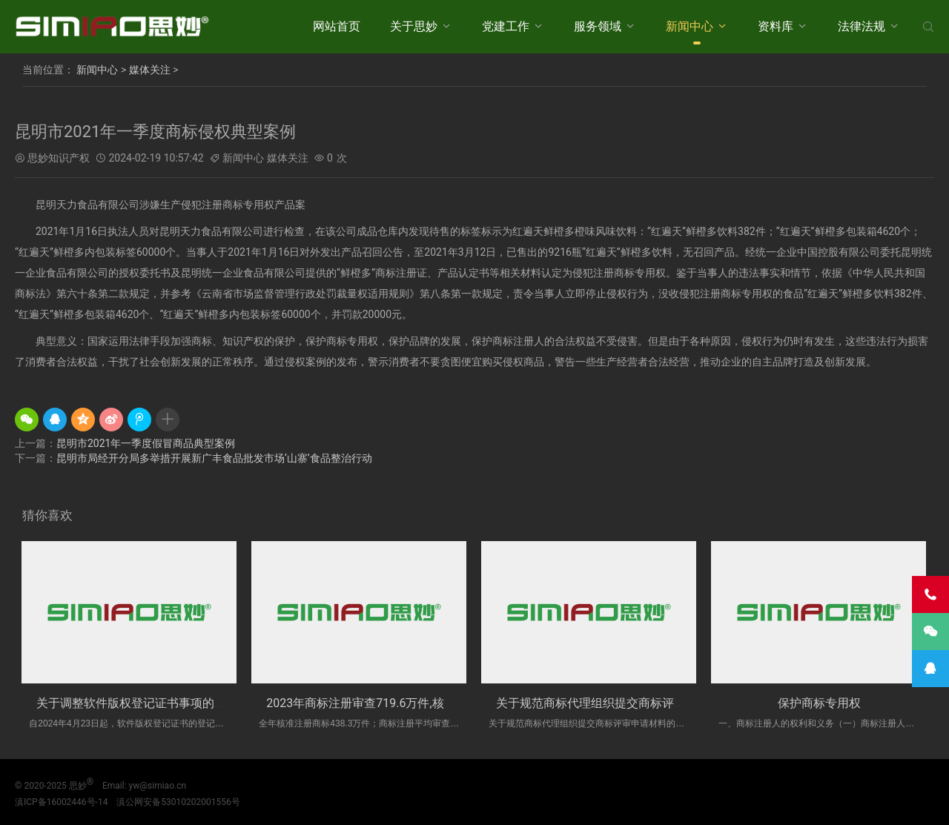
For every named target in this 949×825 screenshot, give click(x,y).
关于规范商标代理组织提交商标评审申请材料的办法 (632, 703)
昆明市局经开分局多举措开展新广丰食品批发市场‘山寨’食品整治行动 (214, 458)
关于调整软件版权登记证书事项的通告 (137, 703)
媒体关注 (150, 70)
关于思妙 (413, 26)
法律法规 (861, 26)
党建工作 (505, 26)
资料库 (775, 26)
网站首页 (336, 26)
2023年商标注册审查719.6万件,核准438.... (377, 703)
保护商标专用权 (819, 703)
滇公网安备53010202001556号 (177, 802)
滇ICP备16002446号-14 (61, 802)
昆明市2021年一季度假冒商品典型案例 (145, 443)
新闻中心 (689, 26)
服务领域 (597, 26)
